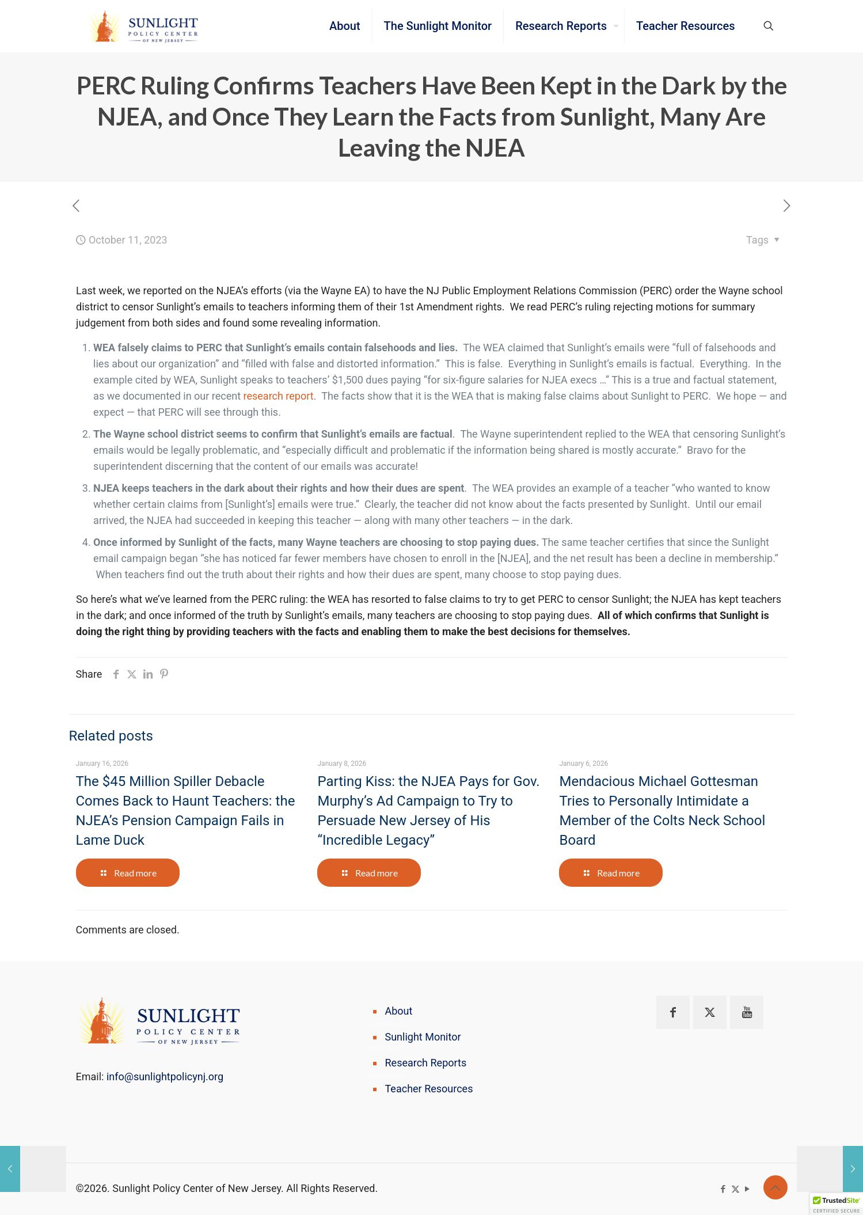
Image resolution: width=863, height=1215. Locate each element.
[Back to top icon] (775, 1187)
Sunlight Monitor (423, 1037)
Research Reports (426, 1063)
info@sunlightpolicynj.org (165, 1076)
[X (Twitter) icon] (735, 1189)
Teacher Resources (429, 1089)
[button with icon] (673, 1012)
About (399, 1011)
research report (279, 396)
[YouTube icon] (747, 1189)
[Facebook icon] (723, 1189)
